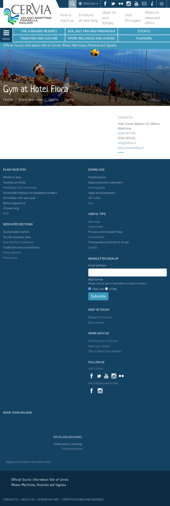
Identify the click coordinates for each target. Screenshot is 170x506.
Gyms (69, 99)
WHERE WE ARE (48, 499)
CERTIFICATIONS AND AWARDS (82, 499)
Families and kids (14, 182)
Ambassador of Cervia (103, 341)
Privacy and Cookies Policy (105, 232)
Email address (97, 265)
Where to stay (12, 177)
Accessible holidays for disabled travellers (30, 193)
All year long (11, 208)
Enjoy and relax (30, 99)
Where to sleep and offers (152, 17)
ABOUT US (27, 499)
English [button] (90, 3)
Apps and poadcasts (101, 193)
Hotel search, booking (68, 444)
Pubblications (97, 177)
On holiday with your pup (19, 198)
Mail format (117, 281)
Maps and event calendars (105, 182)
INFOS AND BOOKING (67, 437)
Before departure (14, 203)
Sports (53, 99)
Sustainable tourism (16, 232)
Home (8, 99)
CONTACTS (10, 499)
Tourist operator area (17, 237)
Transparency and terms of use (108, 242)
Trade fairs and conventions (21, 247)
